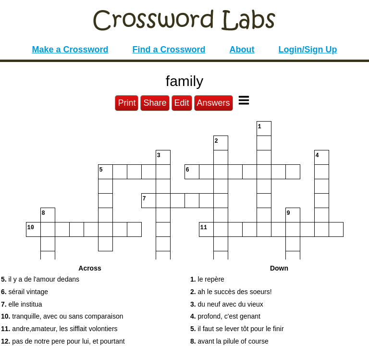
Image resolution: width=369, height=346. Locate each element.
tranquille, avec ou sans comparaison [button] (62, 316)
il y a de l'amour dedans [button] (40, 279)
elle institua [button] (21, 304)
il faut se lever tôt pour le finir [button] (237, 329)
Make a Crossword (70, 49)
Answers (213, 103)
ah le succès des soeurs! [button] (231, 292)
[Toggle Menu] (243, 100)
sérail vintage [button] (24, 292)
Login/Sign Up (308, 49)
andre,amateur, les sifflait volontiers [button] (59, 329)
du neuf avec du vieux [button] (226, 304)
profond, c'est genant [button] (225, 316)
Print (126, 103)
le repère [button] (207, 279)
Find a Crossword (169, 49)
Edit (181, 103)
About (242, 49)
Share (154, 103)
